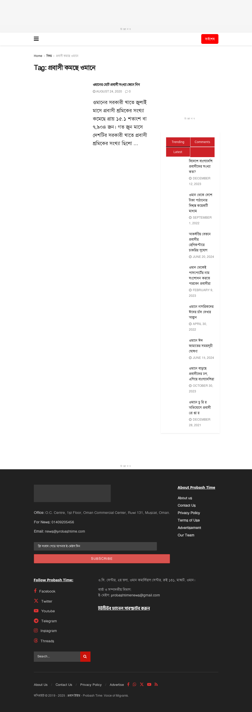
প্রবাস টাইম (73, 696)
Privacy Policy (189, 513)
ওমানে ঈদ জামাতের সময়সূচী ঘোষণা (201, 345)
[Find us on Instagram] (59, 631)
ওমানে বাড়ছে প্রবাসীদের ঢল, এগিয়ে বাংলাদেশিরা (201, 373)
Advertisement (189, 527)
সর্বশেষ (210, 39)
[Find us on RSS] (156, 685)
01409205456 (63, 522)
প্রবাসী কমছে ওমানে (67, 56)
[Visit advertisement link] (126, 12)
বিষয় (49, 56)
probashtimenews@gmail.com (135, 595)
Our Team (186, 535)
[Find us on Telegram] (59, 621)
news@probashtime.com (65, 531)
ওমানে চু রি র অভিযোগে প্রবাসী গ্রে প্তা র (200, 407)
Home (38, 56)
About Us (41, 685)
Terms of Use (189, 520)
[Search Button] (85, 657)
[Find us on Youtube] (59, 611)
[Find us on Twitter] (59, 601)
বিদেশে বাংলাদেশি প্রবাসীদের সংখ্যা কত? (201, 166)
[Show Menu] (36, 39)
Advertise (117, 685)
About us (185, 498)
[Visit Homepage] (120, 39)
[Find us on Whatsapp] (134, 685)
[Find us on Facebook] (59, 591)
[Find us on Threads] (62, 641)
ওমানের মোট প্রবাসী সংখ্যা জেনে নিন (116, 84)
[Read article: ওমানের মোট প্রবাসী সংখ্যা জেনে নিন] (59, 100)
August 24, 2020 (107, 91)
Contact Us (187, 505)
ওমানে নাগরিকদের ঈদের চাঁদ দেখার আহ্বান (201, 312)
